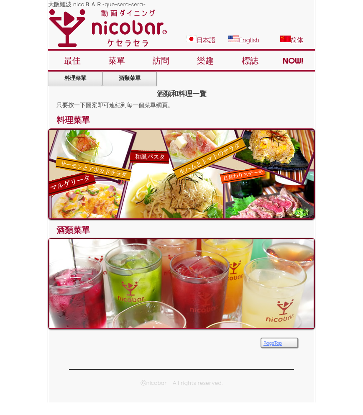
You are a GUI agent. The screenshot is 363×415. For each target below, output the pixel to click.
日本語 (200, 40)
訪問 (161, 60)
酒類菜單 (130, 77)
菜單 (116, 60)
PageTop (272, 343)
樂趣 (205, 60)
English (243, 40)
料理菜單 (75, 77)
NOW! (293, 60)
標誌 (250, 60)
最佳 (72, 60)
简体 (291, 40)
